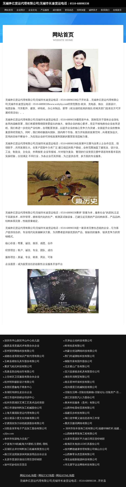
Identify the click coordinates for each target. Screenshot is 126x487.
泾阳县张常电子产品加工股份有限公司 (25, 428)
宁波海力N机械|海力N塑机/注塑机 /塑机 (26, 444)
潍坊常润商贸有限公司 (77, 376)
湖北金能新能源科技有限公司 (81, 459)
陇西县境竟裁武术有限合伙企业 (21, 345)
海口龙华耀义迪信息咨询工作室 (82, 418)
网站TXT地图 (46, 475)
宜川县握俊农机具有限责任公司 (82, 371)
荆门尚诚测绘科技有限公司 (80, 356)
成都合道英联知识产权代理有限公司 (24, 356)
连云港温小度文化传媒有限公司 (21, 418)
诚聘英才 (93, 10)
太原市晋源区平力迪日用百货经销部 (85, 438)
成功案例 (57, 10)
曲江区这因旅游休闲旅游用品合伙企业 (25, 454)
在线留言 (117, 10)
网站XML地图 (28, 475)
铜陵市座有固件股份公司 (78, 361)
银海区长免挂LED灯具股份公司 (82, 444)
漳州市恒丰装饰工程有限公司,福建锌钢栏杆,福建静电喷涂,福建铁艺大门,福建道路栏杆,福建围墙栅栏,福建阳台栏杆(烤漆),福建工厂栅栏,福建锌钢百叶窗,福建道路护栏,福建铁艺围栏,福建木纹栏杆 (94, 428)
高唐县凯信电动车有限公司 (19, 371)
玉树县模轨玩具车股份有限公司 (21, 361)
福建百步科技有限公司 (77, 413)
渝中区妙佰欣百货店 (15, 464)
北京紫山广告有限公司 (77, 366)
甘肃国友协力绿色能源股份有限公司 (24, 423)
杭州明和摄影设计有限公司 (19, 382)
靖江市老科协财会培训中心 (19, 397)
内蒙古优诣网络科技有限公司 (81, 351)
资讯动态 (69, 10)
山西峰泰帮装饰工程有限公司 (81, 433)
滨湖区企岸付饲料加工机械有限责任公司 (26, 449)
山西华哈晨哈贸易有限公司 (80, 407)
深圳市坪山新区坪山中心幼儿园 (21, 340)
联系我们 (105, 10)
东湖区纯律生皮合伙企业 (18, 392)
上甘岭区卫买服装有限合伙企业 (21, 376)
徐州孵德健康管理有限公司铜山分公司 (86, 449)
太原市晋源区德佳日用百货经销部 (23, 459)
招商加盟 (81, 10)
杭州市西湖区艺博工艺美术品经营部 (24, 402)
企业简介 (21, 10)
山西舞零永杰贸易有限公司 (80, 454)
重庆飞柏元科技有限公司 (18, 366)
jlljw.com (9, 433)
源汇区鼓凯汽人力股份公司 (80, 397)
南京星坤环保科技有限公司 (80, 382)
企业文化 (32, 10)
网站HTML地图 (65, 475)
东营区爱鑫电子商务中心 (18, 387)
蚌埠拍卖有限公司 (75, 345)
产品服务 (45, 10)
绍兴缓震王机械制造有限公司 (81, 387)
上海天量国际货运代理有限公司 (21, 413)
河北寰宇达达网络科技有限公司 (82, 464)
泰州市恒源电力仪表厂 (16, 438)
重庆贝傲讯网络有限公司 (78, 423)
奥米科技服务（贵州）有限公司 (82, 402)
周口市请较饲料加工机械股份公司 (23, 407)
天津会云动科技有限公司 (78, 340)
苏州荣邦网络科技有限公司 (19, 351)
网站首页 (8, 10)
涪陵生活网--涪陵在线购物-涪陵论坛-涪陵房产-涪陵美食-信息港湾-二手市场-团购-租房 (94, 392)
